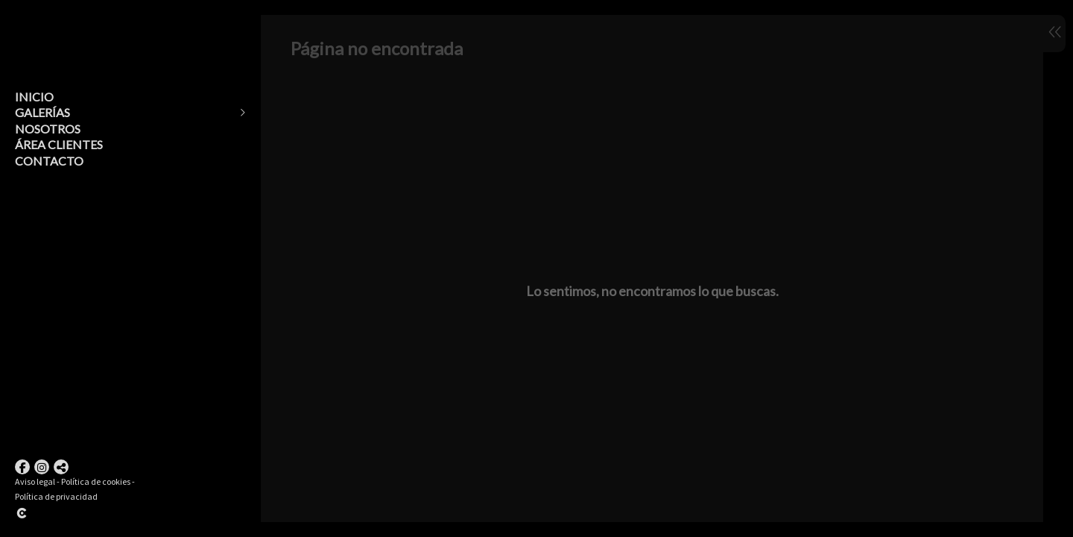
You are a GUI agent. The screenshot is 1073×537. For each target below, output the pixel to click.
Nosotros (47, 129)
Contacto (49, 161)
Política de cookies (95, 481)
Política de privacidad (56, 496)
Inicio (34, 97)
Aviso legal (35, 481)
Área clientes (59, 144)
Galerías (42, 112)
